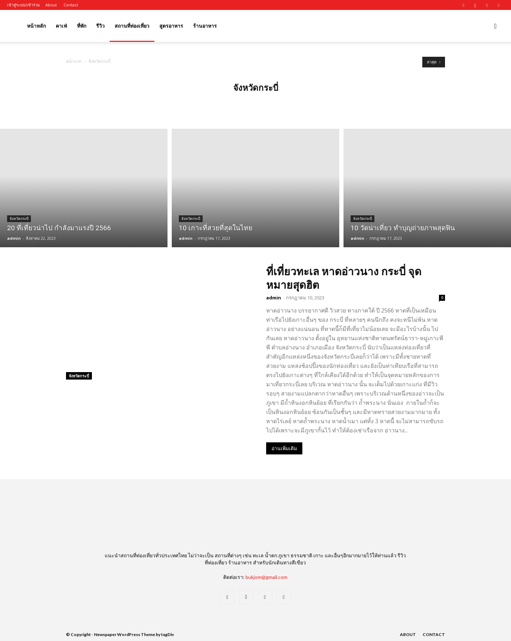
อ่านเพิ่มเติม (284, 448)
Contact (71, 4)
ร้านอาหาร (205, 26)
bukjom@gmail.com (266, 577)
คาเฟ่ (61, 26)
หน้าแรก (74, 61)
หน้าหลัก (36, 26)
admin (14, 238)
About (51, 4)
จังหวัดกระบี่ (19, 219)
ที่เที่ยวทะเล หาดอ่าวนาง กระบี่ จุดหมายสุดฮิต (343, 278)
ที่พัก (81, 26)
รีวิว (100, 26)
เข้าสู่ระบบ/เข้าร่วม (23, 4)
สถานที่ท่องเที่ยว (132, 26)
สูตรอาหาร (171, 26)
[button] (495, 26)
